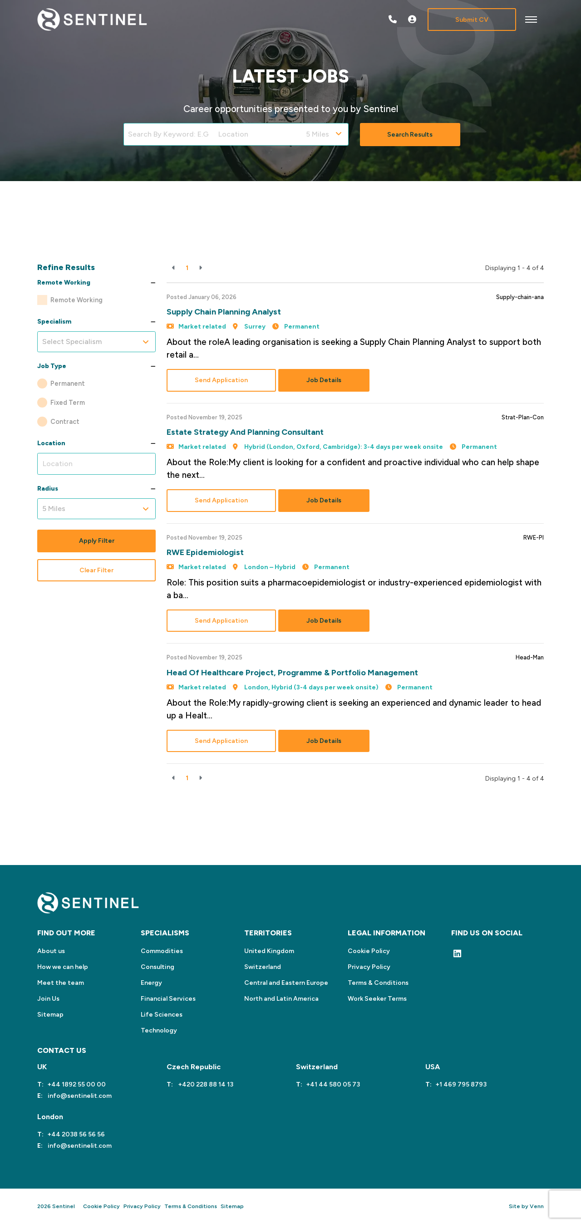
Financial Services (168, 999)
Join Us (48, 999)
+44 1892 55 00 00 (76, 1084)
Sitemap (50, 1014)
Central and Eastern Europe (286, 983)
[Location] (258, 134)
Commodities (162, 951)
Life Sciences (161, 1014)
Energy (151, 983)
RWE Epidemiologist (205, 552)
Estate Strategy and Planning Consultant (245, 432)
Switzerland (262, 967)
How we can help (62, 967)
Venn (537, 1206)
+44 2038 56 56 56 (76, 1134)
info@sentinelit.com (79, 1096)
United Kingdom (269, 951)
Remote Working (76, 300)
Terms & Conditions (378, 983)
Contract (64, 422)
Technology (159, 1030)
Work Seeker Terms (377, 999)
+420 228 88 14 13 (205, 1084)
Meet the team (60, 983)
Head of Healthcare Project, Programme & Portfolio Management (292, 673)
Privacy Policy (369, 967)
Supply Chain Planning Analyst (224, 312)
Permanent (67, 383)
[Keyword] (168, 134)
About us (51, 951)
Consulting (157, 967)
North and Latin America (281, 999)
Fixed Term (67, 402)
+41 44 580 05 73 (333, 1084)
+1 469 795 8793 (461, 1084)
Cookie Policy (369, 951)
